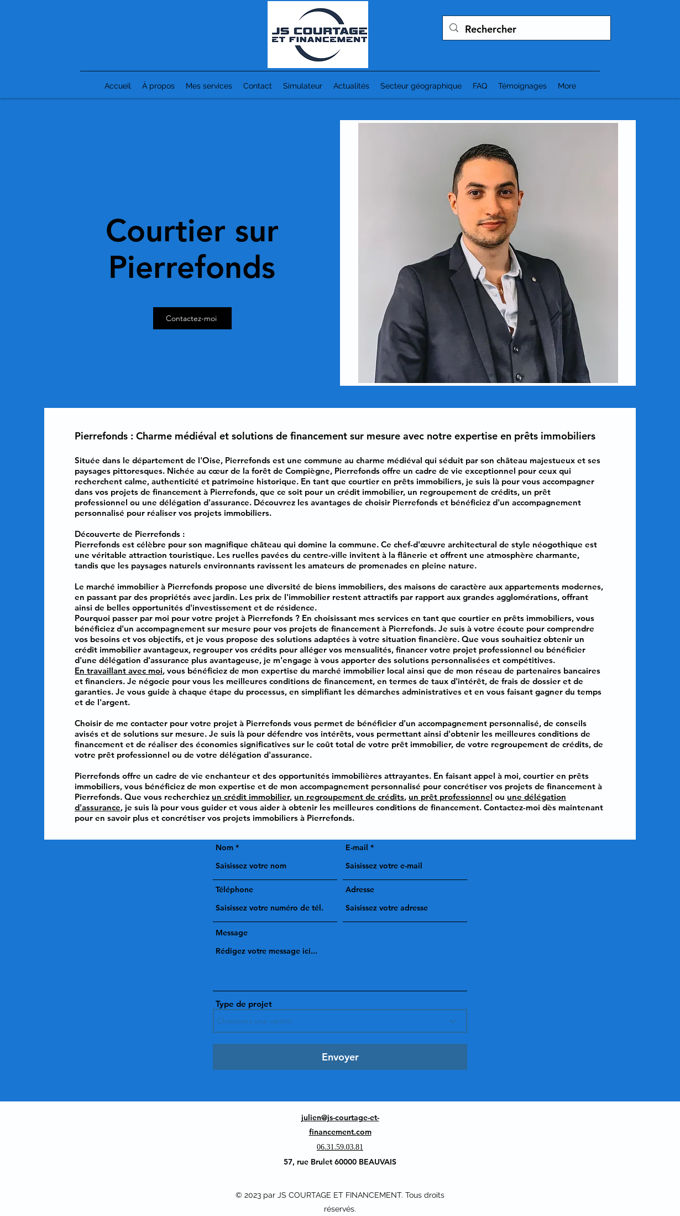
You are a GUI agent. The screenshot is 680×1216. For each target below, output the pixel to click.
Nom (224, 847)
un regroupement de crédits (349, 796)
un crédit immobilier (251, 796)
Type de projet (244, 1004)
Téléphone (234, 889)
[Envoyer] (340, 1057)
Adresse (360, 889)
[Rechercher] (526, 29)
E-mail (357, 847)
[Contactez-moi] (192, 318)
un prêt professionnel (451, 796)
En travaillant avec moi (119, 670)
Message (232, 932)
